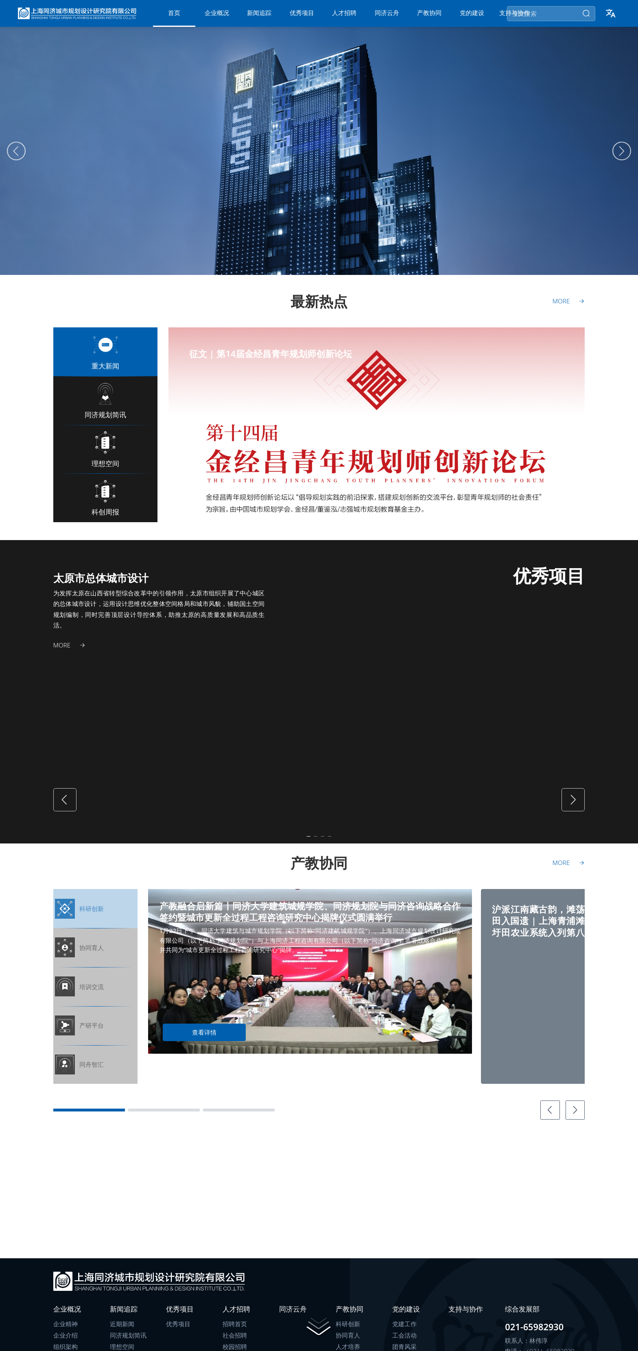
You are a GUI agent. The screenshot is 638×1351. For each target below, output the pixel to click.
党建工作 (404, 1331)
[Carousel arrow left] (16, 158)
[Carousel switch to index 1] (480, 520)
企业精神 (65, 1331)
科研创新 (348, 1331)
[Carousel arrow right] (621, 158)
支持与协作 (465, 1316)
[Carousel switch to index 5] (566, 520)
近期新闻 (122, 1331)
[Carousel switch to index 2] (502, 520)
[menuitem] (174, 17)
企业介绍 (65, 1343)
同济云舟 (293, 1316)
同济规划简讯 (128, 1343)
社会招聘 (235, 1343)
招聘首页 (235, 1331)
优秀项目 (178, 1331)
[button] (610, 17)
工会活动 (404, 1343)
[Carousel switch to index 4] (544, 520)
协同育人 (348, 1343)
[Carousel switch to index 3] (523, 520)
